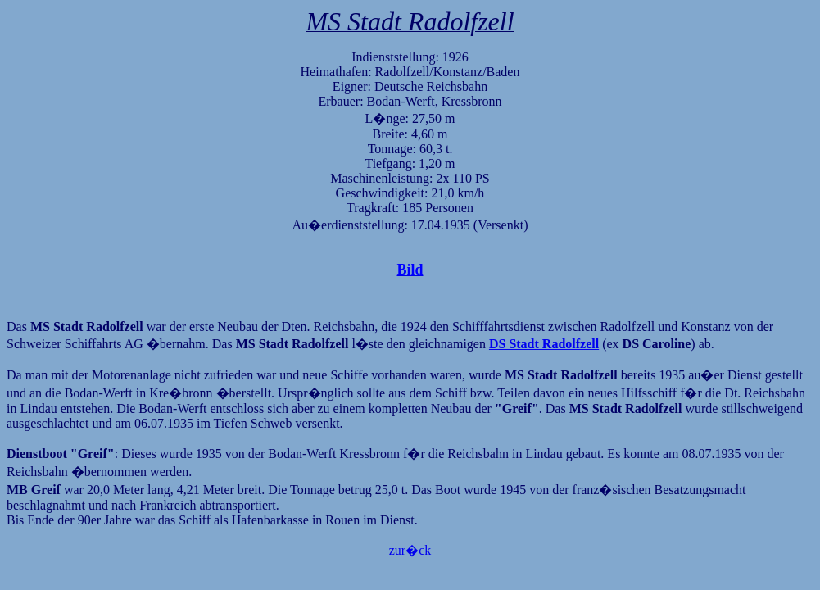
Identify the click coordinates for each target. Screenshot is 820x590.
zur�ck (410, 550)
